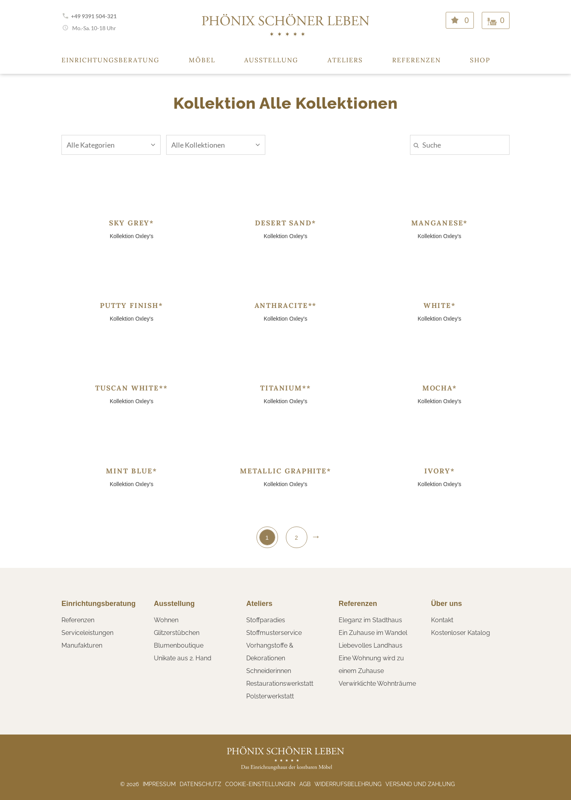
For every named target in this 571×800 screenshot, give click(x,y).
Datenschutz (200, 784)
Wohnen (166, 620)
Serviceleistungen (87, 633)
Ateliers (345, 60)
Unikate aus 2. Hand (182, 658)
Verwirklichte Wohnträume (377, 683)
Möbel (202, 60)
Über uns (446, 604)
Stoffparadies (265, 620)
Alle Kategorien (111, 144)
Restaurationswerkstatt (279, 683)
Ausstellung (271, 60)
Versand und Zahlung (420, 784)
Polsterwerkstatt (270, 696)
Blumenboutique (178, 645)
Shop (480, 60)
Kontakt (442, 620)
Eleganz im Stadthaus (370, 620)
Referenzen (416, 60)
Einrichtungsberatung (110, 60)
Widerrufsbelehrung (347, 784)
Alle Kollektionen (215, 144)
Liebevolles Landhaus (370, 645)
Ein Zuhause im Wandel (373, 633)
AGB (304, 784)
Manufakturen (81, 645)
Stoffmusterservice (274, 633)
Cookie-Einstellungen (260, 784)
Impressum (159, 784)
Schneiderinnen (268, 671)
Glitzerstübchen (176, 633)
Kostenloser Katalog (460, 633)
